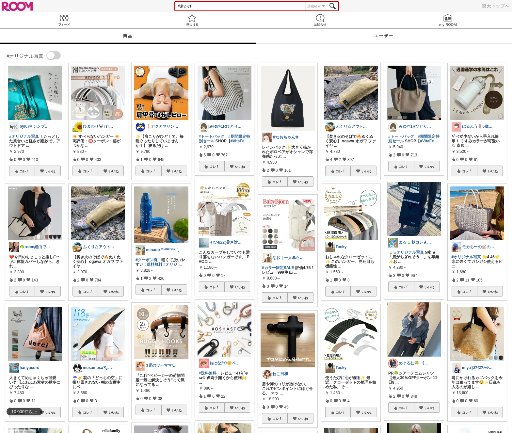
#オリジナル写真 (24, 136)
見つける (192, 20)
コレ (24, 171)
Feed (64, 20)
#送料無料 (153, 264)
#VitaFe (237, 141)
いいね (50, 171)
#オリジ (170, 264)
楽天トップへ (495, 5)
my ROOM (448, 20)
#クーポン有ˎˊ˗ (148, 260)
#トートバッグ (212, 136)
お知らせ (320, 20)
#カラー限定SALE (278, 267)
